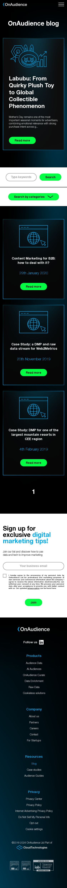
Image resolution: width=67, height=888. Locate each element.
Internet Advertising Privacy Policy (34, 810)
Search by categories (33, 196)
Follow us (33, 642)
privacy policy (33, 588)
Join (33, 602)
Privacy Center (34, 798)
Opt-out (34, 822)
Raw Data (34, 687)
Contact (34, 734)
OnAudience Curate (34, 675)
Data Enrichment (34, 680)
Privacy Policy (34, 804)
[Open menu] (61, 4)
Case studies (34, 769)
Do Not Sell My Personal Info (34, 817)
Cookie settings (34, 829)
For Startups (34, 740)
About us (34, 716)
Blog (33, 763)
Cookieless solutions (34, 693)
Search (50, 177)
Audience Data (34, 662)
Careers (34, 728)
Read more (33, 286)
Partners (34, 722)
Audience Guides (34, 775)
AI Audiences (34, 668)
